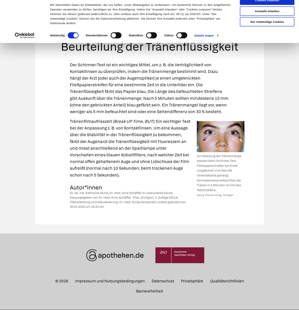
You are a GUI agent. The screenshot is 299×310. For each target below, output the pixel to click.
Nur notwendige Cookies (267, 30)
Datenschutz (163, 281)
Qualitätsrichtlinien (227, 281)
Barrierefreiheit (149, 291)
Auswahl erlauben (267, 20)
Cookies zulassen (267, 9)
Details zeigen (204, 44)
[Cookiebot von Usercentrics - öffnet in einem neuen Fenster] (24, 44)
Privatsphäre (192, 281)
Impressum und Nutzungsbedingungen (110, 281)
